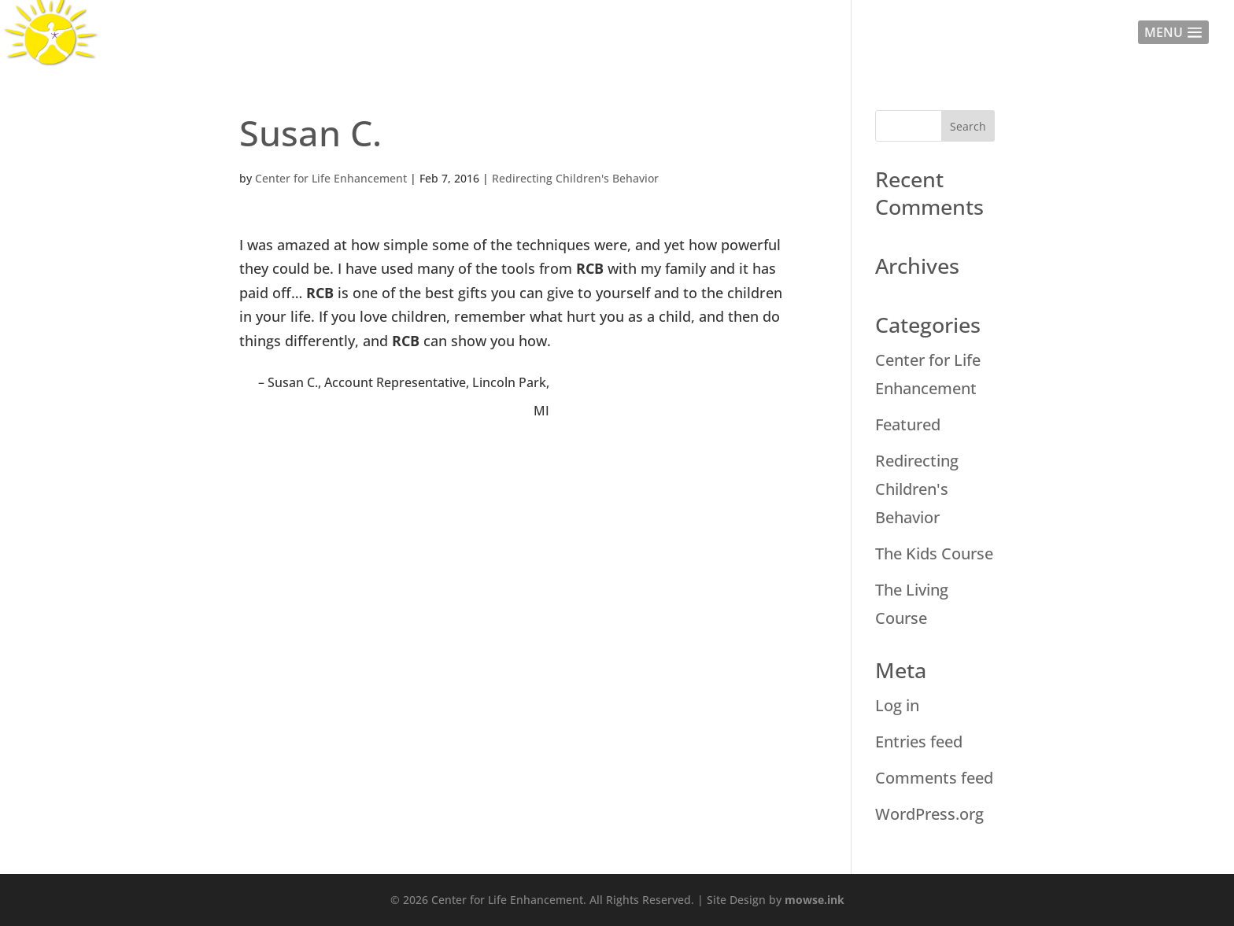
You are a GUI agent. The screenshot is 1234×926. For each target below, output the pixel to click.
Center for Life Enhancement (331, 178)
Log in (897, 705)
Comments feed (934, 777)
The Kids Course (934, 553)
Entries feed (918, 741)
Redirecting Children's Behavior (575, 178)
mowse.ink (814, 899)
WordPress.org (929, 814)
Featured (907, 424)
